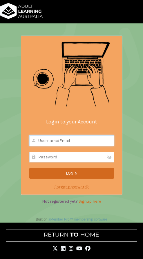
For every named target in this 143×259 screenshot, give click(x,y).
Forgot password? (71, 186)
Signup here (90, 201)
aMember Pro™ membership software (77, 219)
